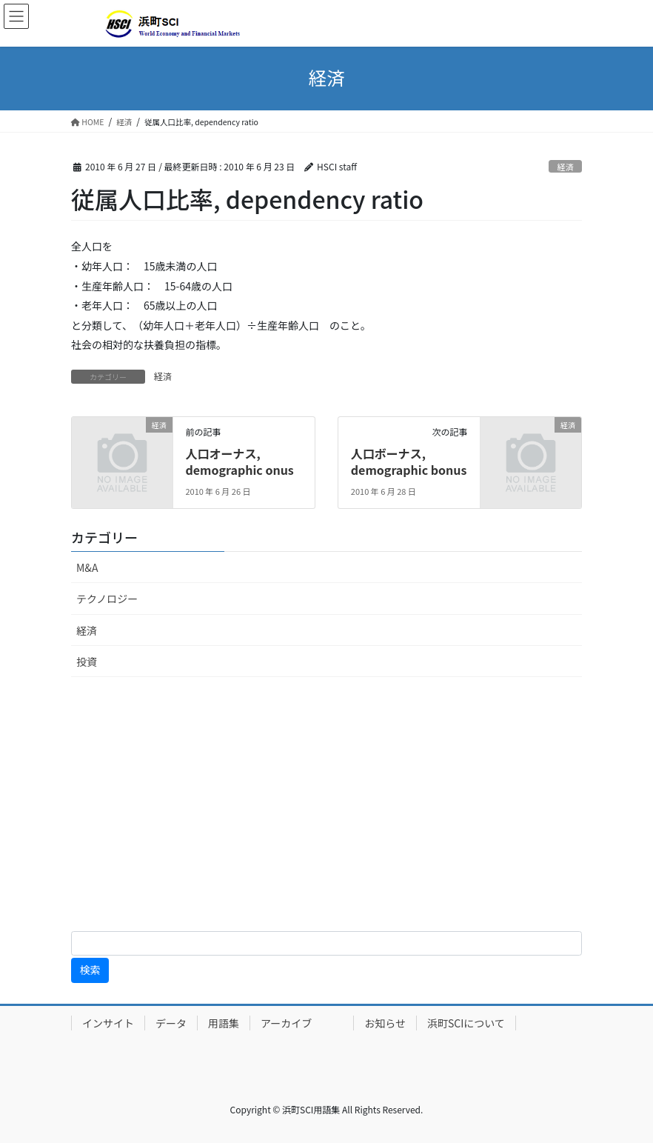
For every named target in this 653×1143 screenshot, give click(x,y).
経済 (565, 167)
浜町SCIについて (466, 1023)
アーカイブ (302, 1023)
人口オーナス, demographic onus (239, 461)
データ (171, 1023)
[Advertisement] (326, 806)
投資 (86, 661)
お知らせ (385, 1023)
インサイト (108, 1023)
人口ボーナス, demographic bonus (409, 461)
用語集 (223, 1023)
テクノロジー (107, 598)
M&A (87, 567)
